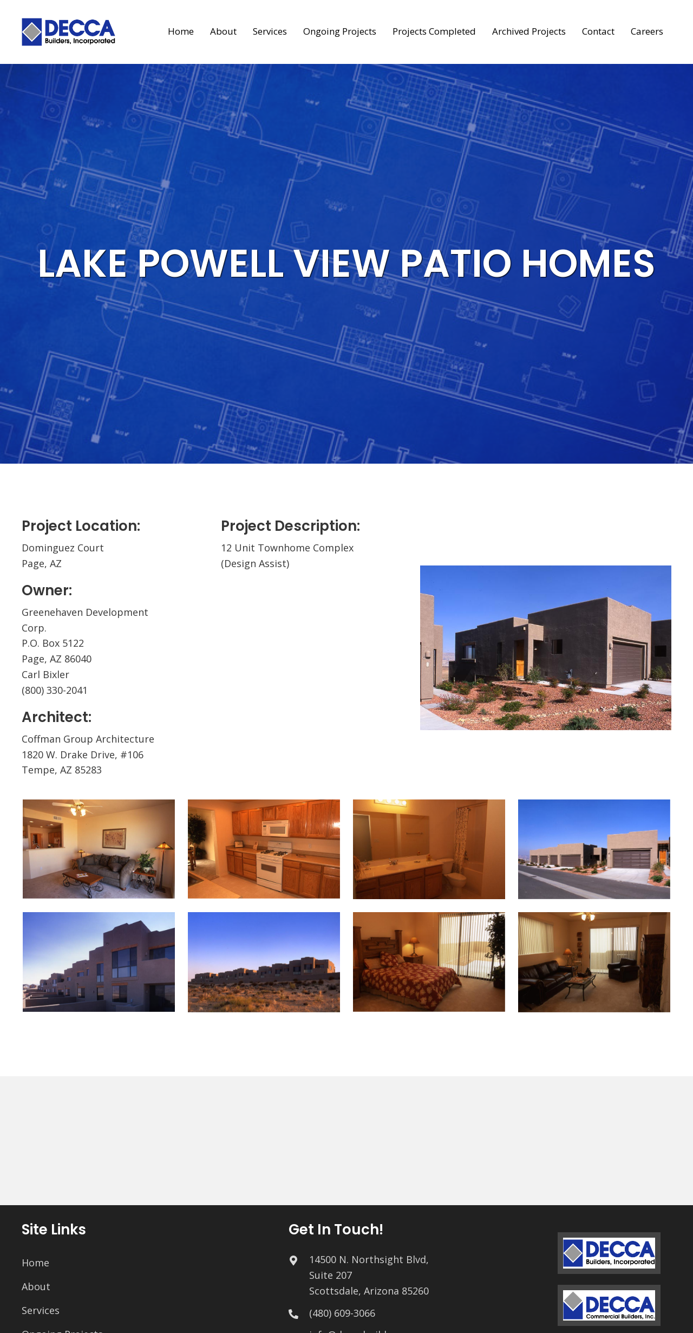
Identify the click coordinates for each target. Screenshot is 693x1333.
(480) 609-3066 (342, 1312)
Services (41, 1310)
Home (35, 1262)
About (36, 1286)
